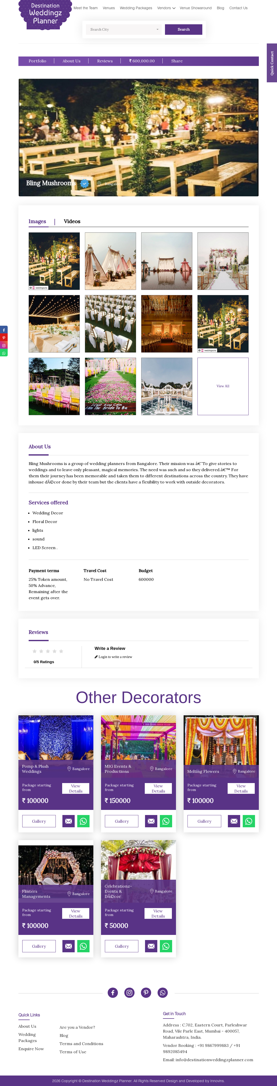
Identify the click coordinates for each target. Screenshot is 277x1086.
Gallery (39, 821)
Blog (220, 8)
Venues (109, 8)
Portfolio (37, 60)
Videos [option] (72, 221)
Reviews (105, 60)
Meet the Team (86, 8)
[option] (139, 321)
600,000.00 (142, 60)
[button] (123, 29)
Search (184, 29)
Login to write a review (113, 657)
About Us (72, 60)
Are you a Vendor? (77, 1027)
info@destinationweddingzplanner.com (214, 1059)
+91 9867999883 (213, 1045)
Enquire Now (31, 1048)
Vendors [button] (164, 8)
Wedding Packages (136, 8)
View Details (76, 788)
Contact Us (238, 8)
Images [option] (37, 221)
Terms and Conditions (81, 1043)
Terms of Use (73, 1051)
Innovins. (217, 1081)
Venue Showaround (196, 8)
